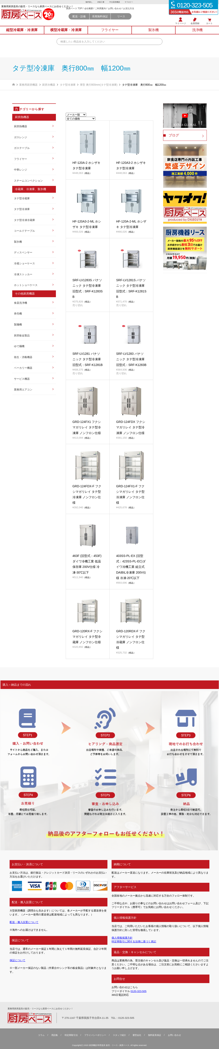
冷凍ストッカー (23, 274)
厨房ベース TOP (74, 13)
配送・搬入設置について (24, 922)
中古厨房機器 (114, 2)
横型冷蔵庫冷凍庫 (66, 33)
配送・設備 (79, 20)
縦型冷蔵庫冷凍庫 (22, 33)
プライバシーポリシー (95, 1035)
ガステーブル (22, 148)
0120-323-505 (139, 991)
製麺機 (18, 324)
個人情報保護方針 (122, 937)
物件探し (88, 2)
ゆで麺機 (19, 346)
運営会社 (137, 1035)
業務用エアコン (23, 389)
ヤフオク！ (129, 2)
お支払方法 (128, 13)
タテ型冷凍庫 (22, 209)
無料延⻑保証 (154, 1035)
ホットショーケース (26, 285)
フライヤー (20, 158)
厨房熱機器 (20, 126)
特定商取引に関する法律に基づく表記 (134, 941)
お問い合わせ (114, 13)
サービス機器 (22, 378)
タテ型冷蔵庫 (22, 198)
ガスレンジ (20, 137)
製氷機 (18, 241)
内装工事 (100, 2)
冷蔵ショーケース (24, 263)
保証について (17, 960)
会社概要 (88, 13)
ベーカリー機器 (23, 367)
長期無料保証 (100, 20)
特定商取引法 (71, 1035)
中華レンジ (20, 169)
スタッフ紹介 (119, 1035)
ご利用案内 (100, 13)
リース (121, 20)
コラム (41, 1035)
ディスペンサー (23, 252)
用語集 (54, 1035)
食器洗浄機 (20, 302)
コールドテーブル (24, 230)
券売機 (18, 313)
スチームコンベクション (28, 180)
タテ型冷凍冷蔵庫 (24, 220)
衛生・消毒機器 (23, 357)
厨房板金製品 (22, 335)
